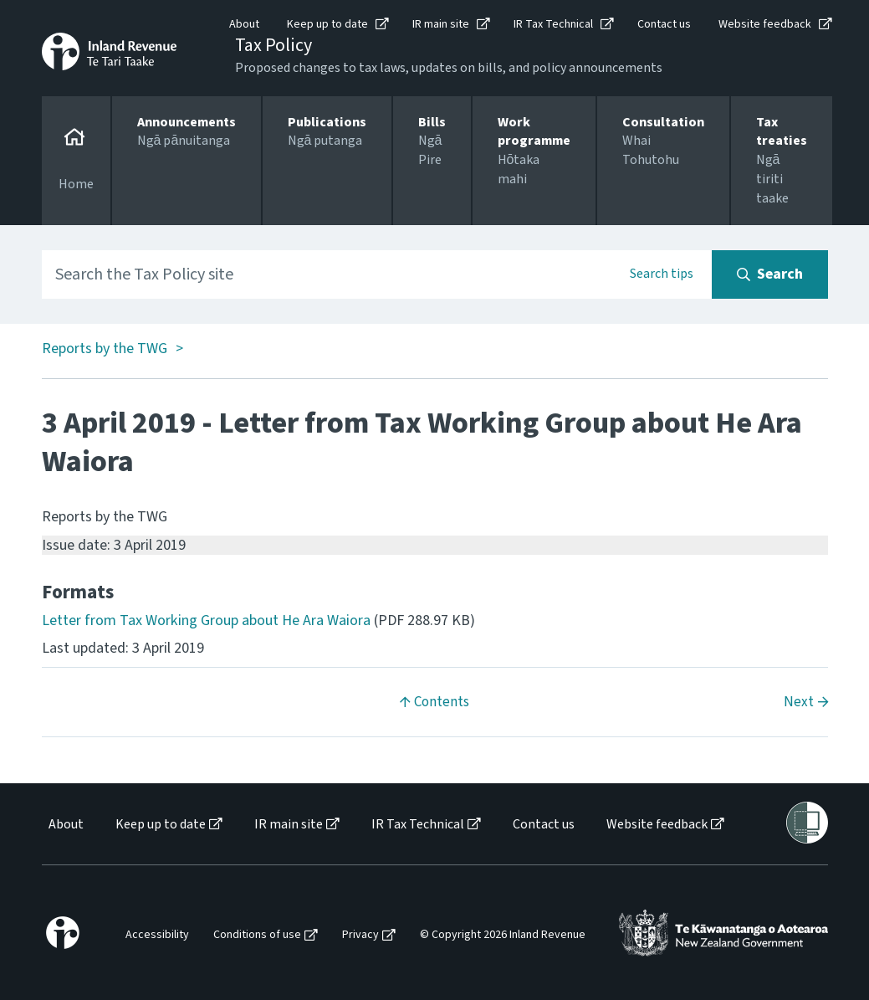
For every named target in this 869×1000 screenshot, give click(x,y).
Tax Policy (273, 45)
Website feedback (764, 24)
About (244, 24)
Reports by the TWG (104, 350)
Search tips (661, 273)
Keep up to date (327, 24)
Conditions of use (257, 935)
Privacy (360, 935)
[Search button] (770, 274)
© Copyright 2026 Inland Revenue (502, 935)
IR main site (440, 24)
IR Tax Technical (553, 24)
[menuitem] (65, 825)
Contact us (664, 24)
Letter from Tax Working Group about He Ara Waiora (206, 620)
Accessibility (157, 935)
